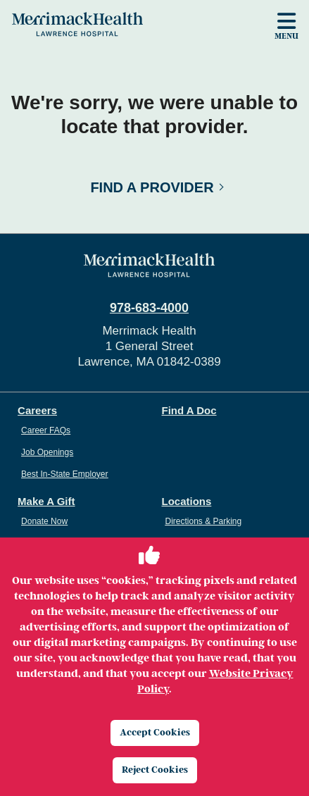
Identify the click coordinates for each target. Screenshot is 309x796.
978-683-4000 (149, 308)
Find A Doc (189, 410)
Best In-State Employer (64, 474)
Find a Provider (151, 187)
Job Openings (47, 452)
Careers (37, 410)
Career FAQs (45, 430)
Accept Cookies (155, 732)
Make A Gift (46, 501)
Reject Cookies (155, 769)
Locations (187, 501)
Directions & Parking (203, 521)
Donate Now (44, 521)
